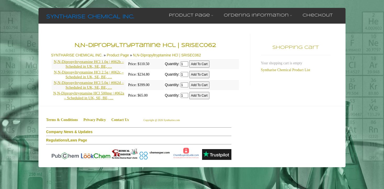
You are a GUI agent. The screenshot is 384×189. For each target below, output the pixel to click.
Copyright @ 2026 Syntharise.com (162, 120)
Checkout (318, 15)
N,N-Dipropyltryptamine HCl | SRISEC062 (167, 55)
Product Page (191, 15)
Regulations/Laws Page (66, 140)
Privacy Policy (95, 120)
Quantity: (172, 64)
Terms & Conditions (62, 120)
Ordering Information (258, 15)
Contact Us (120, 120)
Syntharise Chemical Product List (285, 70)
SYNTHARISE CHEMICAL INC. (90, 16)
